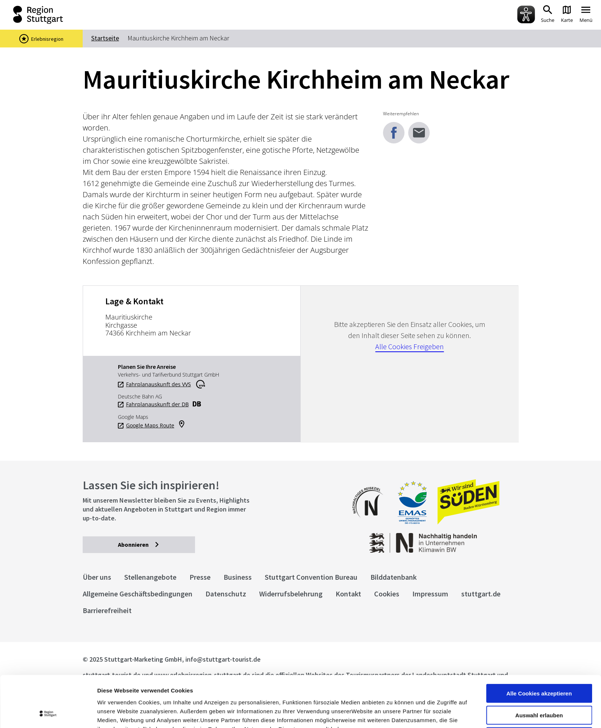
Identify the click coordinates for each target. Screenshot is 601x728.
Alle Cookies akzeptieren (539, 645)
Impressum (113, 689)
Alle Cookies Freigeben (409, 346)
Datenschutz (225, 593)
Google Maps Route (150, 425)
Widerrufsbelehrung (291, 593)
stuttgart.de (481, 593)
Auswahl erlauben (539, 667)
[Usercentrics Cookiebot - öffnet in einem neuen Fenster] (48, 713)
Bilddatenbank (393, 577)
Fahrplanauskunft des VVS (158, 384)
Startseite (105, 38)
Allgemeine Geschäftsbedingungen (137, 593)
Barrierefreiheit (107, 610)
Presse (200, 577)
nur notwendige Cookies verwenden (539, 691)
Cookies (386, 593)
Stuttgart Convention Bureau (311, 577)
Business (238, 577)
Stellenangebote (150, 577)
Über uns (97, 577)
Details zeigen (394, 713)
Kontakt (348, 593)
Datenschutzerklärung (164, 689)
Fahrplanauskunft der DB (157, 404)
